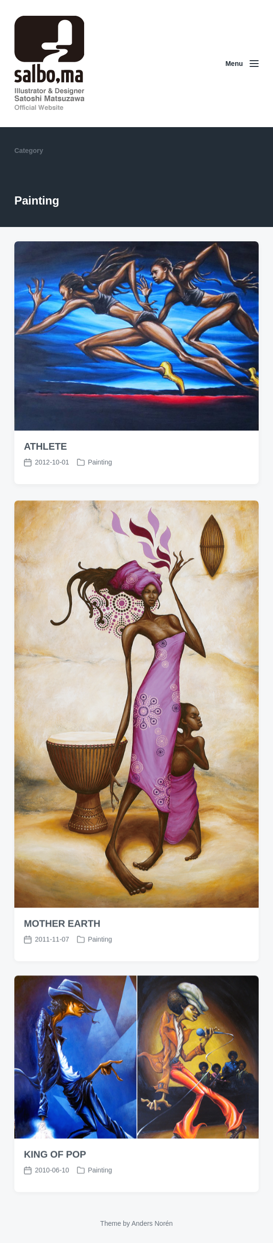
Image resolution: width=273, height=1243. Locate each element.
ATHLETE (45, 446)
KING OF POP (55, 1175)
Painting (100, 462)
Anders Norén (152, 1223)
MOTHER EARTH (62, 944)
